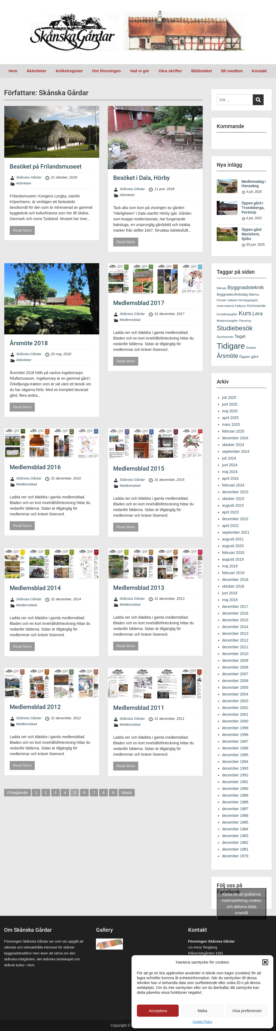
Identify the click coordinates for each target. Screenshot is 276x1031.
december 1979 (235, 856)
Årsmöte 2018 (29, 343)
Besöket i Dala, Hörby (141, 177)
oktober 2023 (233, 498)
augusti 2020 (233, 546)
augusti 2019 (233, 559)
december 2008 (235, 667)
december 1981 (235, 849)
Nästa (127, 792)
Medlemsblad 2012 (35, 707)
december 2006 (235, 681)
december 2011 (235, 647)
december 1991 (235, 782)
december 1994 (235, 761)
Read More (22, 230)
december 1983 (235, 836)
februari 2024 (233, 485)
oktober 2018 (233, 586)
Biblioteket (201, 70)
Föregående (17, 792)
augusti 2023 (233, 505)
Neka (202, 1010)
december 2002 (235, 707)
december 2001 (235, 714)
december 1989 (235, 795)
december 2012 (235, 640)
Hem (13, 70)
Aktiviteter (36, 70)
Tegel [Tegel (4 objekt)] (239, 336)
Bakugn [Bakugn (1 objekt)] (221, 288)
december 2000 (235, 721)
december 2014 (235, 627)
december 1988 (235, 802)
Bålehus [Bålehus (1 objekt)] (254, 294)
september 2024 (235, 451)
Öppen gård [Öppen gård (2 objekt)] (248, 357)
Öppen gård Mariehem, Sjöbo (251, 234)
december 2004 (235, 694)
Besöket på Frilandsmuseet (45, 166)
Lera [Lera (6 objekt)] (257, 313)
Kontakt (259, 70)
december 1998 (235, 734)
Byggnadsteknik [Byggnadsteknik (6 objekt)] (245, 287)
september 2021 (235, 532)
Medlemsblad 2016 (35, 467)
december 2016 (235, 613)
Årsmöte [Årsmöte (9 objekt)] (227, 356)
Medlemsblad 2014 (35, 588)
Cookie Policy (202, 1022)
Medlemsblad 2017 (138, 303)
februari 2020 (233, 552)
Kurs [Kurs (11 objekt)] (245, 313)
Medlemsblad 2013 (138, 587)
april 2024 (230, 478)
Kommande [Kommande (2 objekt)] (256, 306)
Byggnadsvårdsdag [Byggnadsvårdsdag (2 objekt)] (232, 294)
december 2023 (235, 492)
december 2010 (235, 654)
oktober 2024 (233, 445)
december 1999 (235, 728)
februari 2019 (233, 573)
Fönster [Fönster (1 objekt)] (221, 300)
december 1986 (235, 815)
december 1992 (235, 775)
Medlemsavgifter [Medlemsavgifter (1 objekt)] (227, 320)
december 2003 (235, 701)
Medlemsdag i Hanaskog (254, 183)
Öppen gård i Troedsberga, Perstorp (253, 207)
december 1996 (235, 748)
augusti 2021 (233, 539)
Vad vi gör (139, 70)
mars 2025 (231, 424)
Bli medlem (232, 70)
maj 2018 (230, 600)
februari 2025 (233, 431)
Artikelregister (69, 70)
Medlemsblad (130, 320)
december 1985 (235, 822)
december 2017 (235, 606)
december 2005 (235, 687)
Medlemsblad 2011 (138, 707)
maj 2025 (230, 411)
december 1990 (235, 788)
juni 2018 (229, 593)
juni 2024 (229, 465)
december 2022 (235, 519)
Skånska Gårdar (29, 177)
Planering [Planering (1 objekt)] (245, 320)
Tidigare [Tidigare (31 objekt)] (231, 345)
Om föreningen (106, 70)
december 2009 (235, 660)
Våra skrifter (170, 70)
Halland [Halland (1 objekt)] (232, 300)
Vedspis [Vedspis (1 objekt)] (251, 347)
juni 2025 (229, 404)
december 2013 (235, 633)
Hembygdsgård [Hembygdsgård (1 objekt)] (248, 300)
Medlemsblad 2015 (138, 468)
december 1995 (235, 755)
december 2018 (235, 579)
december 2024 (235, 438)
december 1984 (235, 829)
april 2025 (230, 418)
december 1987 (235, 809)
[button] (265, 962)
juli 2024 (229, 458)
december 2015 (235, 620)
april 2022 (230, 525)
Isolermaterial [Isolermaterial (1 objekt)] (225, 305)
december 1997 (235, 741)
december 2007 (235, 674)
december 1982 (235, 842)
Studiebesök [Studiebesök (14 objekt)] (235, 328)
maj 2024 (230, 472)
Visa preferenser (247, 1010)
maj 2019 (230, 566)
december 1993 (235, 768)
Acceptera (158, 1010)
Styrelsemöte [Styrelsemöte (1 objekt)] (225, 336)
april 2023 (230, 512)
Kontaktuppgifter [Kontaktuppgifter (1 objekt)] (227, 314)
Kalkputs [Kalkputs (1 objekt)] (240, 305)
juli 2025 (229, 397)
